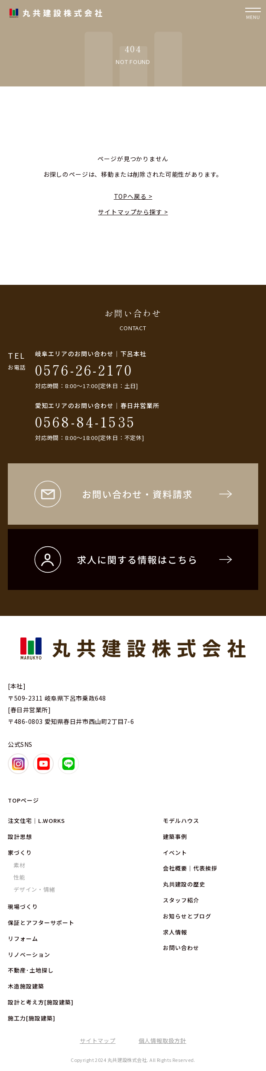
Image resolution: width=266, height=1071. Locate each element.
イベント (175, 852)
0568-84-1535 (85, 421)
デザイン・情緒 (34, 889)
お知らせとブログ (187, 916)
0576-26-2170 (84, 369)
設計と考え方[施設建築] (41, 1002)
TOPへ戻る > (133, 196)
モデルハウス (181, 820)
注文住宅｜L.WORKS (36, 820)
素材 (19, 865)
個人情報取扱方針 (162, 1040)
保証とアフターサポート (41, 922)
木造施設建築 (26, 986)
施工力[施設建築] (31, 1018)
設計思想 (20, 836)
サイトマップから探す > (133, 211)
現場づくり (23, 906)
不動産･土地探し (31, 970)
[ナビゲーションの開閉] (253, 13)
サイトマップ (98, 1040)
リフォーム (23, 938)
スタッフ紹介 (181, 900)
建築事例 (175, 836)
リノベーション (29, 954)
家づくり (20, 852)
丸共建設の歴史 (184, 884)
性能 (19, 877)
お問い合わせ (181, 948)
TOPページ (23, 800)
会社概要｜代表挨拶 (190, 868)
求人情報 (175, 932)
